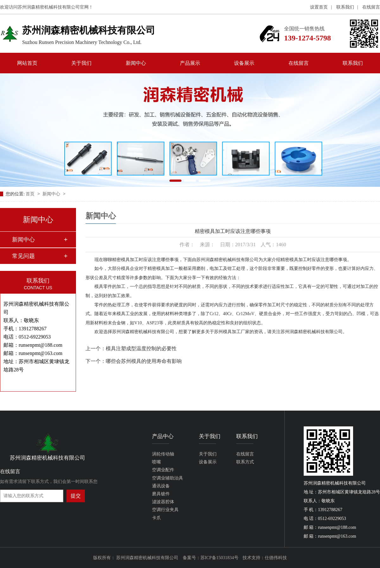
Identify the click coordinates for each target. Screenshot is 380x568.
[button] (175, 181)
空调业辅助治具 (167, 478)
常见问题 (23, 256)
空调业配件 (163, 469)
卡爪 (156, 518)
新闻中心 (136, 63)
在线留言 (371, 7)
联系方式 (245, 462)
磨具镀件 (161, 494)
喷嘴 (156, 462)
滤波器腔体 (163, 501)
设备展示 (244, 63)
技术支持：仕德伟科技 (265, 557)
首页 (31, 194)
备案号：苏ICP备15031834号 (210, 557)
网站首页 (27, 63)
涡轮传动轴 (163, 454)
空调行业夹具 (165, 509)
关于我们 (81, 63)
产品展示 (190, 63)
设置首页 (319, 7)
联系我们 (345, 7)
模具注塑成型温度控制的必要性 (141, 348)
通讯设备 (161, 486)
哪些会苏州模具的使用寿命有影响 (144, 361)
